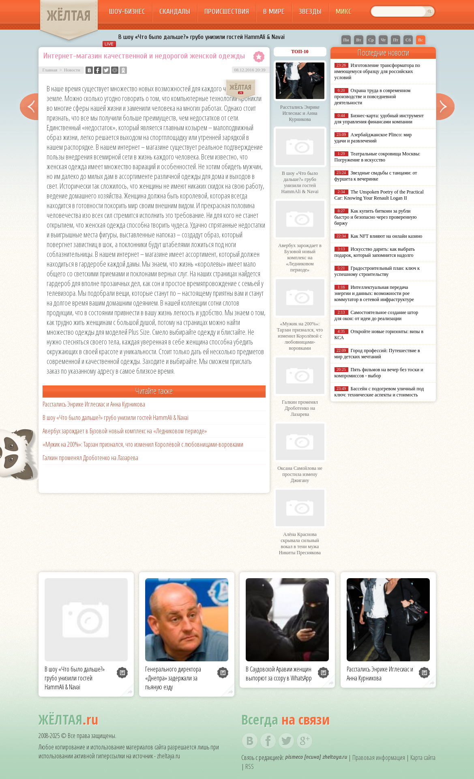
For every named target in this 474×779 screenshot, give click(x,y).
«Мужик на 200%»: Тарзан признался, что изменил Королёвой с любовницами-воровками (143, 444)
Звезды (310, 11)
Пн (346, 39)
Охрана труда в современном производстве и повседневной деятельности (373, 96)
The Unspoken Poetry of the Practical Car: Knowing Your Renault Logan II (379, 195)
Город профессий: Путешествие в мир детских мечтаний (377, 353)
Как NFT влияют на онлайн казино (387, 236)
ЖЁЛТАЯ (69, 15)
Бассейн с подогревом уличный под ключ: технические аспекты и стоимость (379, 392)
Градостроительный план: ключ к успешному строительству (377, 271)
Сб (408, 39)
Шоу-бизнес (127, 11)
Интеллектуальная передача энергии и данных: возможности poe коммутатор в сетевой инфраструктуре (374, 293)
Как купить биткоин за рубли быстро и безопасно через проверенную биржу (376, 217)
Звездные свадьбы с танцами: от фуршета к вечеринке (376, 176)
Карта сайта (422, 757)
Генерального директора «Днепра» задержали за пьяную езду (173, 678)
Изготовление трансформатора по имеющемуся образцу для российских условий (377, 71)
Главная (50, 69)
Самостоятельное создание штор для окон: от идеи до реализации (376, 315)
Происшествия (226, 11)
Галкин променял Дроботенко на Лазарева (90, 457)
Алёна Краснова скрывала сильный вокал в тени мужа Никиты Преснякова (300, 543)
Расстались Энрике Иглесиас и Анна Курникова (94, 404)
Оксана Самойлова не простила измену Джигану (299, 474)
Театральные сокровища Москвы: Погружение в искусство (377, 157)
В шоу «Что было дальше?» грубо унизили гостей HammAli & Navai (201, 37)
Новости (72, 69)
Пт (395, 39)
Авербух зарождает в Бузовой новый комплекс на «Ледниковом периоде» (125, 430)
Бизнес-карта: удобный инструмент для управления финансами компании (379, 119)
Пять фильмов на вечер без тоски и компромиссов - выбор (379, 373)
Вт (358, 39)
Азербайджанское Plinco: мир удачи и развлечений (373, 138)
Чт (383, 39)
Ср (371, 39)
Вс (420, 39)
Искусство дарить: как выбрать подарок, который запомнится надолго (375, 252)
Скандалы (174, 11)
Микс (344, 11)
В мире (274, 11)
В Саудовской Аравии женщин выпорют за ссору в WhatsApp (279, 673)
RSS (249, 766)
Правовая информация (378, 757)
